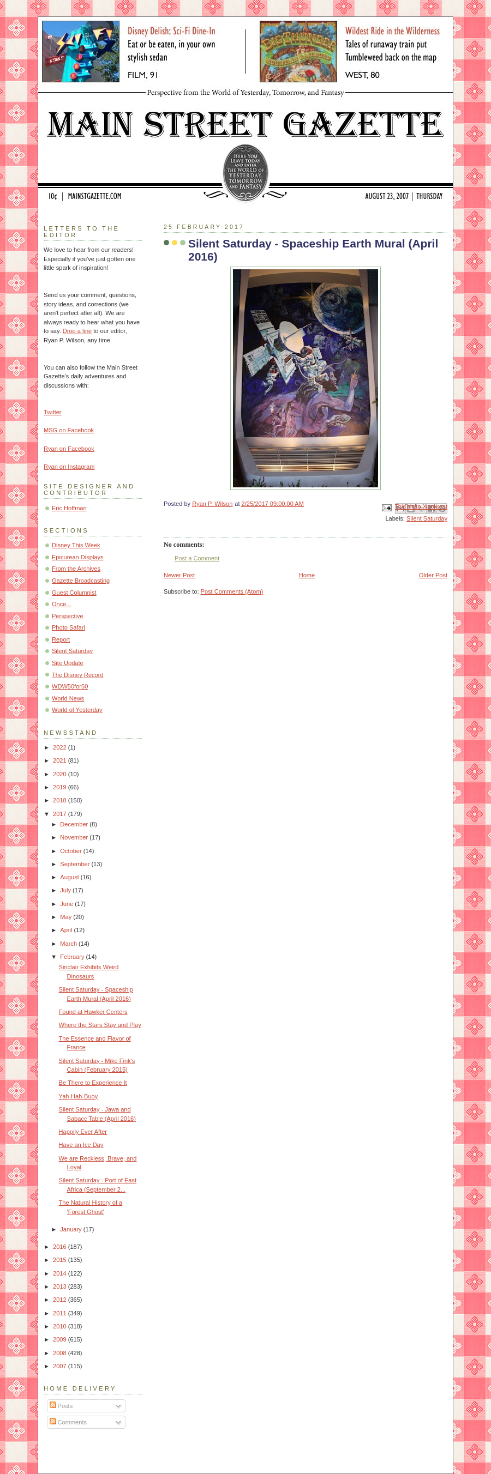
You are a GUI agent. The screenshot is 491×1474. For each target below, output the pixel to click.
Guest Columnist (74, 592)
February (73, 956)
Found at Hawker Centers (93, 1011)
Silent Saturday (426, 518)
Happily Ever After (83, 1131)
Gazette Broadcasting (81, 580)
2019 (60, 787)
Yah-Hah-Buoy (78, 1096)
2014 (60, 1273)
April (67, 930)
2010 (60, 1326)
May (66, 917)
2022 (60, 747)
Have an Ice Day (81, 1144)
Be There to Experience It (93, 1082)
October (71, 851)
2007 (60, 1366)
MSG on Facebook (69, 430)
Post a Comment (197, 558)
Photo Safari (68, 627)
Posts (61, 1406)
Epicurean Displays (78, 557)
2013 (60, 1286)
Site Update (67, 663)
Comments (68, 1422)
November (74, 837)
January (71, 1229)
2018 (60, 800)
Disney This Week (76, 545)
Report (61, 639)
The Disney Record (78, 675)
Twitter (53, 412)
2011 (60, 1313)
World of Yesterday (77, 709)
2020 (60, 774)
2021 (60, 760)
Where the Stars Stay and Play (100, 1025)
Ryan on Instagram (69, 466)
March (69, 943)
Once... (61, 604)
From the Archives (76, 568)
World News (68, 698)
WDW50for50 (70, 686)
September (75, 864)
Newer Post (179, 575)
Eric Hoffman (69, 508)
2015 (60, 1259)
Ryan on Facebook (69, 448)
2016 (60, 1246)
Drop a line (77, 331)
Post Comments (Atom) (232, 591)
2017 (60, 814)
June (67, 904)
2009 (60, 1339)
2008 (60, 1353)
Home (307, 575)
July (66, 890)
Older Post (433, 575)
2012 (60, 1299)
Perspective (67, 616)
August (70, 877)
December (74, 824)
